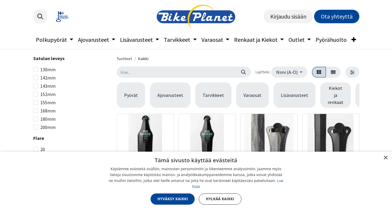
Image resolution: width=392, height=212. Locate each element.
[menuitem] (55, 40)
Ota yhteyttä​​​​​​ (337, 16)
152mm (48, 94)
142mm (48, 78)
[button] (40, 16)
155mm (48, 102)
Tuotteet (124, 58)
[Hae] (243, 72)
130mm (48, 69)
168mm (48, 111)
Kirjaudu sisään (288, 16)
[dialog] (196, 182)
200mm (48, 127)
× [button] (385, 158)
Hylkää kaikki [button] (220, 198)
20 (42, 149)
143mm (48, 86)
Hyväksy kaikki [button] (172, 198)
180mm (48, 119)
